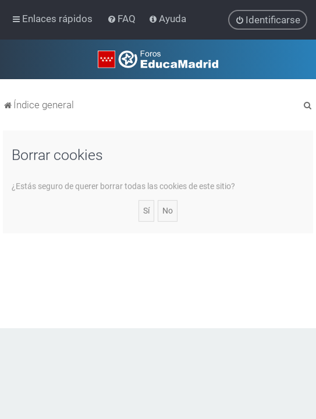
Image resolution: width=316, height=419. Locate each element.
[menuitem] (122, 18)
